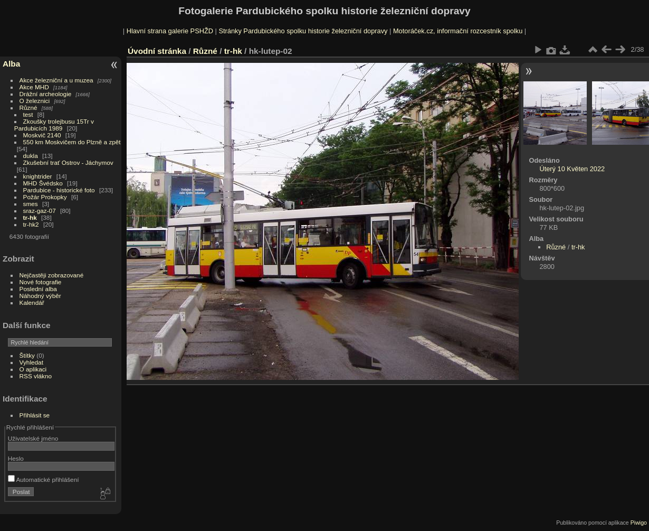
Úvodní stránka (157, 50)
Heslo (16, 458)
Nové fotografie (41, 281)
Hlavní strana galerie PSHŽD (170, 31)
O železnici (35, 100)
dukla (30, 155)
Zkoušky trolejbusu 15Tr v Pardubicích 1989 (54, 125)
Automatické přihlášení (43, 479)
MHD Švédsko (43, 183)
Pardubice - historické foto (59, 190)
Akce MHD (34, 86)
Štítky (27, 355)
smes (30, 203)
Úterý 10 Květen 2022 (572, 169)
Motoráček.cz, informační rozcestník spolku (457, 31)
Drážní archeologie (46, 93)
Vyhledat (31, 362)
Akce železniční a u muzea (56, 80)
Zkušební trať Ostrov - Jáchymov (68, 162)
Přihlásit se (35, 415)
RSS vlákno (36, 375)
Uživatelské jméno (33, 438)
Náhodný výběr (40, 295)
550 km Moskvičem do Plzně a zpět (72, 141)
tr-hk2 (31, 224)
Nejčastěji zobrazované (52, 275)
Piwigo (639, 522)
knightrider (37, 176)
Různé (28, 107)
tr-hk (30, 217)
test (28, 114)
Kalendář (32, 302)
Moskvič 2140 (42, 135)
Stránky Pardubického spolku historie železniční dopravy (302, 31)
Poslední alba (38, 288)
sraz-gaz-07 (39, 210)
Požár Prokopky (45, 196)
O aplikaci (33, 369)
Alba (11, 63)
